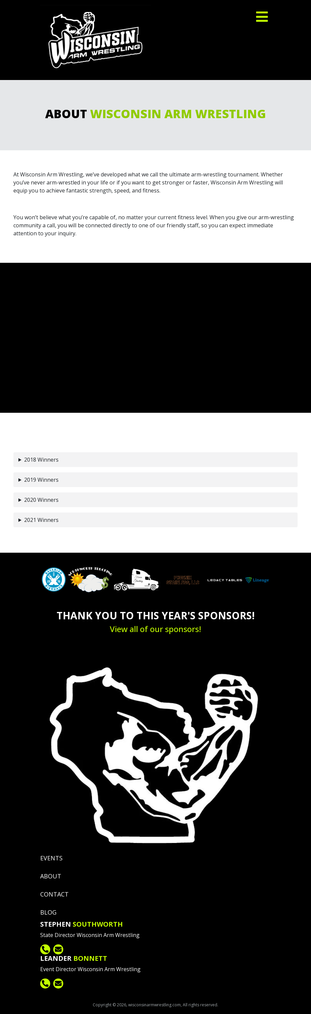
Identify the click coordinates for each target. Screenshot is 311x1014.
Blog (48, 912)
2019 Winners (41, 479)
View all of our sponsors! (155, 628)
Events (51, 858)
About (50, 876)
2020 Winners (41, 499)
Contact (54, 894)
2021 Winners (41, 520)
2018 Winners (41, 459)
